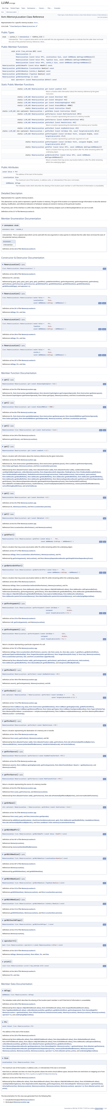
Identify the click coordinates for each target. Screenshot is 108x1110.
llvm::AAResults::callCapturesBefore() (83, 589)
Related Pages (14, 8)
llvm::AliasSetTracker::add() (23, 470)
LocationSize (51, 57)
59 (15, 389)
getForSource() (17, 284)
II (77, 654)
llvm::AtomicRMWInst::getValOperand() (33, 418)
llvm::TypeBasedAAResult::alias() (14, 1010)
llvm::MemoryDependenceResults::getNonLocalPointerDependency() (78, 479)
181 (15, 648)
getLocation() (91, 474)
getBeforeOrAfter (52, 155)
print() (73, 1051)
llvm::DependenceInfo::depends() (52, 472)
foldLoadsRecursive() (66, 474)
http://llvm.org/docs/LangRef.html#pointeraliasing (39, 1074)
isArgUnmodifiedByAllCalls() (69, 663)
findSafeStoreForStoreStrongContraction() (43, 474)
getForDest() (93, 282)
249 (15, 435)
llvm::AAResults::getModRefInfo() (14, 477)
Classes (42, 8)
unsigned (82, 134)
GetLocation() (80, 474)
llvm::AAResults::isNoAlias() (73, 594)
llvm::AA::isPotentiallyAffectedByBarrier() (79, 742)
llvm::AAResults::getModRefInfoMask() (87, 592)
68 (15, 412)
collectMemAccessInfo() (30, 472)
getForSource (50, 114)
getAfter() (41, 282)
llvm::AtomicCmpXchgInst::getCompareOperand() (58, 393)
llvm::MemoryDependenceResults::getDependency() (21, 1046)
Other (48, 80)
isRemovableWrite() (9, 744)
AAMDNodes (72, 57)
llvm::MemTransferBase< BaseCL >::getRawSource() (74, 765)
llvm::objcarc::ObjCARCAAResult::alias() (54, 589)
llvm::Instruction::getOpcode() (38, 816)
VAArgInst (59, 100)
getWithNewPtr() (42, 284)
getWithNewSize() (55, 284)
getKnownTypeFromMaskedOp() (14, 654)
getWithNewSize (22, 68)
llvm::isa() (82, 654)
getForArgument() (67, 282)
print (18, 51)
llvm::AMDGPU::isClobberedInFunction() (17, 484)
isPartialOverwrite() (9, 1086)
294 (15, 334)
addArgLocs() (17, 589)
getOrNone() (15, 439)
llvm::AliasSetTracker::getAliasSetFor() (43, 1044)
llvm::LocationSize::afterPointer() (22, 527)
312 (15, 909)
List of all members (102, 17)
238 (15, 1004)
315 (15, 888)
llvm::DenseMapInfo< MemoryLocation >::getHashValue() (62, 1046)
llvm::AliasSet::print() (63, 1051)
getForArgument (51, 134)
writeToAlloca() (31, 486)
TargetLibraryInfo (86, 131)
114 (15, 703)
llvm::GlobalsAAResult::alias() (84, 1039)
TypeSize (49, 60)
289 (15, 274)
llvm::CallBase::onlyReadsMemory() (68, 711)
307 (15, 864)
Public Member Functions (72, 15)
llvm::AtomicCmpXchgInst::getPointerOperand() (20, 395)
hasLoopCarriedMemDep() (53, 594)
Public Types (61, 15)
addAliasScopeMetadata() (22, 820)
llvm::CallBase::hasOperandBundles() (73, 709)
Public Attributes (102, 15)
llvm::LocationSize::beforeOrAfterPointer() (31, 585)
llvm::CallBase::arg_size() (19, 707)
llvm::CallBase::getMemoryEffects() (29, 709)
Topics (23, 8)
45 (15, 503)
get (46, 89)
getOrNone (49, 111)
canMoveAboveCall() (82, 470)
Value (37, 57)
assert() (44, 652)
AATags (80, 57)
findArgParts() (70, 472)
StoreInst (59, 97)
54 (15, 524)
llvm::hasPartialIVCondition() (76, 481)
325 (15, 951)
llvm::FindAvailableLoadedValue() (88, 472)
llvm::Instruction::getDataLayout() (89, 393)
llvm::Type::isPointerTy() (96, 709)
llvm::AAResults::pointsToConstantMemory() (18, 596)
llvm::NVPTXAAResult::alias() (12, 1042)
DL (11, 393)
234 (15, 1078)
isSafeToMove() (37, 484)
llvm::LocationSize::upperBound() (42, 657)
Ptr (43, 57)
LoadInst (58, 89)
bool (13, 80)
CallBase (64, 131)
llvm (2, 12)
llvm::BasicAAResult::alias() (63, 1039)
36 (15, 460)
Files (50, 8)
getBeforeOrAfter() (53, 282)
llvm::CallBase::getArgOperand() (67, 707)
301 (15, 839)
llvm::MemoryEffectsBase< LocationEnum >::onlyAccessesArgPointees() (28, 711)
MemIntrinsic (66, 122)
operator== (20, 80)
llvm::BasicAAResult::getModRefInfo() (58, 592)
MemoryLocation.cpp (28, 389)
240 (15, 971)
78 (15, 813)
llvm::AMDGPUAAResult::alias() (41, 1039)
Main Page (5, 8)
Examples (57, 8)
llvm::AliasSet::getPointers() (94, 1046)
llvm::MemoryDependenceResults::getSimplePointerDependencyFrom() (38, 481)
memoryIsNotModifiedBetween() (87, 484)
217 (14, 211)
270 (15, 618)
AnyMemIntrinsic (67, 128)
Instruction (60, 108)
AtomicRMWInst (60, 105)
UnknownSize (24, 37)
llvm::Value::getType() (46, 395)
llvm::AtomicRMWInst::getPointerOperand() (82, 416)
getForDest (49, 122)
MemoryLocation (11, 12)
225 (15, 1035)
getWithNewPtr (21, 65)
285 (15, 582)
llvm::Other (35, 954)
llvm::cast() (55, 652)
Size (59, 57)
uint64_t (49, 63)
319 (15, 930)
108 (15, 680)
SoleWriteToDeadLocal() (51, 744)
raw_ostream (27, 51)
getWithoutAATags (23, 77)
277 (15, 551)
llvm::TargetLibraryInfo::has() (65, 654)
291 (15, 308)
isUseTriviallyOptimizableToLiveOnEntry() (59, 484)
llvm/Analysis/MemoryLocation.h (23, 26)
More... (36, 23)
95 (15, 788)
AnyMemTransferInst (71, 120)
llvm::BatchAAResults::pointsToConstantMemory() (54, 596)
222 (15, 249)
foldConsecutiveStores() (11, 592)
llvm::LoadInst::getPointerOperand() (79, 464)
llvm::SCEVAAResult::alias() (51, 1008)
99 (15, 761)
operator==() (25, 286)
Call (75, 134)
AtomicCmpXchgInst (62, 103)
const (39, 51)
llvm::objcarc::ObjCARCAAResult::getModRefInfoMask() (22, 594)
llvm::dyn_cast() (68, 652)
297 (15, 360)
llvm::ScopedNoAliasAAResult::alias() (75, 1008)
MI (74, 122)
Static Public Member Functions (88, 15)
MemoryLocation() (62, 395)
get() (14, 282)
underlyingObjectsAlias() (85, 596)
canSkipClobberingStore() (11, 472)
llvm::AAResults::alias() (31, 589)
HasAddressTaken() (92, 820)
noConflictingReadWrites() (12, 486)
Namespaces (32, 8)
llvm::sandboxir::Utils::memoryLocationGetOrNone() (56, 822)
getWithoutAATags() (9, 286)
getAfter (48, 147)
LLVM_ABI (27, 89)
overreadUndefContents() (88, 796)
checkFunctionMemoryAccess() (43, 820)
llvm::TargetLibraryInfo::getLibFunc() (40, 654)
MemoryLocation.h (27, 211)
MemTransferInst (69, 114)
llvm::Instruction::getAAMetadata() (26, 393)
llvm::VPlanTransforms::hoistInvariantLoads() (45, 1012)
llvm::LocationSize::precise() (82, 395)
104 (15, 734)
